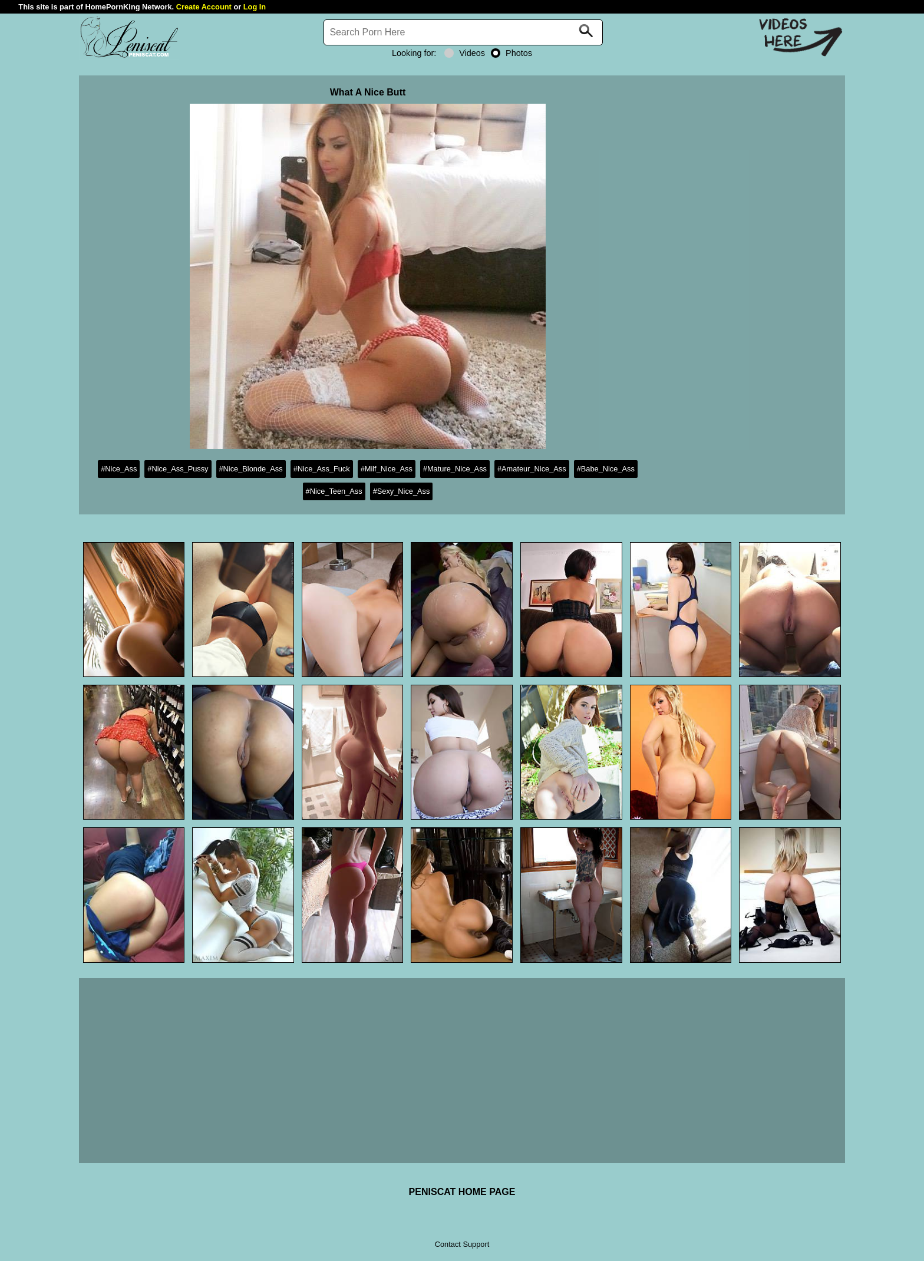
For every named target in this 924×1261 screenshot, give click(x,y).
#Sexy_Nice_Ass (401, 491)
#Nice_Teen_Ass (334, 491)
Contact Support (462, 1244)
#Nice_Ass (119, 468)
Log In (254, 6)
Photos (511, 53)
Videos (464, 53)
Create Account (204, 6)
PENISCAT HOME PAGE (462, 1192)
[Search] (463, 32)
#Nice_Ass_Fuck (321, 468)
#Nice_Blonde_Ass (251, 468)
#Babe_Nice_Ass (606, 468)
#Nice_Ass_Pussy (177, 468)
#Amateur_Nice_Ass (531, 468)
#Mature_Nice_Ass (455, 468)
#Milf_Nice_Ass (386, 468)
